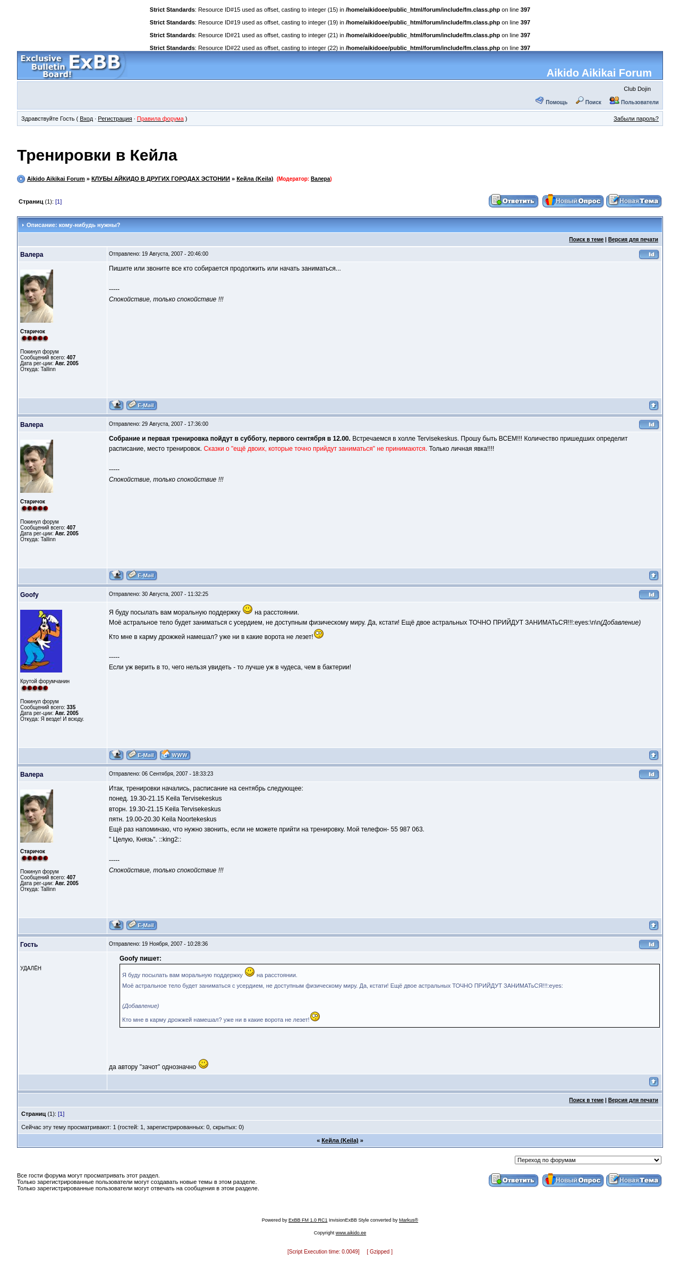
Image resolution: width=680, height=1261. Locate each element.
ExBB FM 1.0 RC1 (308, 1220)
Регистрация (115, 118)
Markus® (408, 1220)
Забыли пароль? (636, 118)
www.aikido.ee (351, 1232)
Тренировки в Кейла (97, 155)
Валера (320, 179)
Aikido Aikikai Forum (599, 73)
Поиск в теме (586, 239)
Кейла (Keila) (254, 178)
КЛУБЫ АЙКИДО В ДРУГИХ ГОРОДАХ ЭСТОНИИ (160, 178)
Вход (86, 118)
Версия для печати (633, 239)
